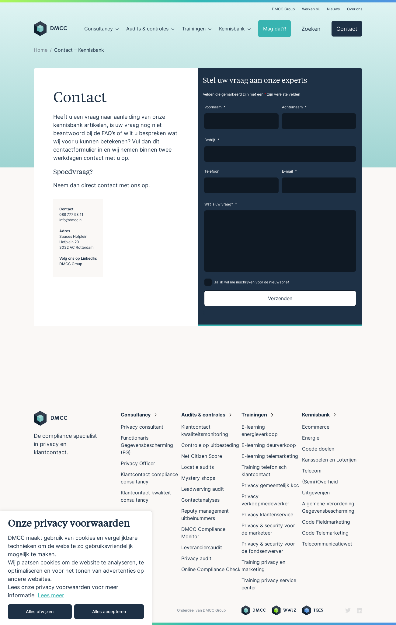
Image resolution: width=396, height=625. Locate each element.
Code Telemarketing (325, 533)
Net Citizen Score (201, 456)
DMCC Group (283, 9)
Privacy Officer (138, 463)
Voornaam (214, 107)
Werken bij (311, 9)
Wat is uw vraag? (220, 204)
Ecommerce (315, 427)
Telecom (311, 471)
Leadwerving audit (202, 489)
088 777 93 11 (71, 214)
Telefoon (211, 171)
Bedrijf (211, 140)
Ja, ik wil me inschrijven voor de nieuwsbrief (251, 282)
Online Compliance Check (211, 569)
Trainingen (194, 29)
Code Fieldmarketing (326, 522)
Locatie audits (197, 467)
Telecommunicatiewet (327, 544)
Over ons (354, 9)
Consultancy (98, 29)
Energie (310, 438)
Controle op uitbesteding (210, 445)
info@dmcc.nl (70, 220)
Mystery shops (198, 478)
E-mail (289, 171)
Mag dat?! (274, 29)
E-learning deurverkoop (268, 445)
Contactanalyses (200, 500)
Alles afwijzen (40, 611)
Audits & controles (147, 29)
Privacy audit (196, 558)
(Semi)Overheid (320, 482)
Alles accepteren (109, 611)
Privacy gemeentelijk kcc (270, 485)
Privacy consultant (142, 427)
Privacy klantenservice (267, 514)
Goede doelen (318, 449)
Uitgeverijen (316, 493)
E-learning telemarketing (269, 456)
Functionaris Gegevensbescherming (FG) (147, 445)
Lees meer (51, 595)
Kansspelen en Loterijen (329, 460)
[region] (76, 568)
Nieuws (333, 9)
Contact (346, 29)
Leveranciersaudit (201, 547)
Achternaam (294, 107)
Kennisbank (232, 29)
